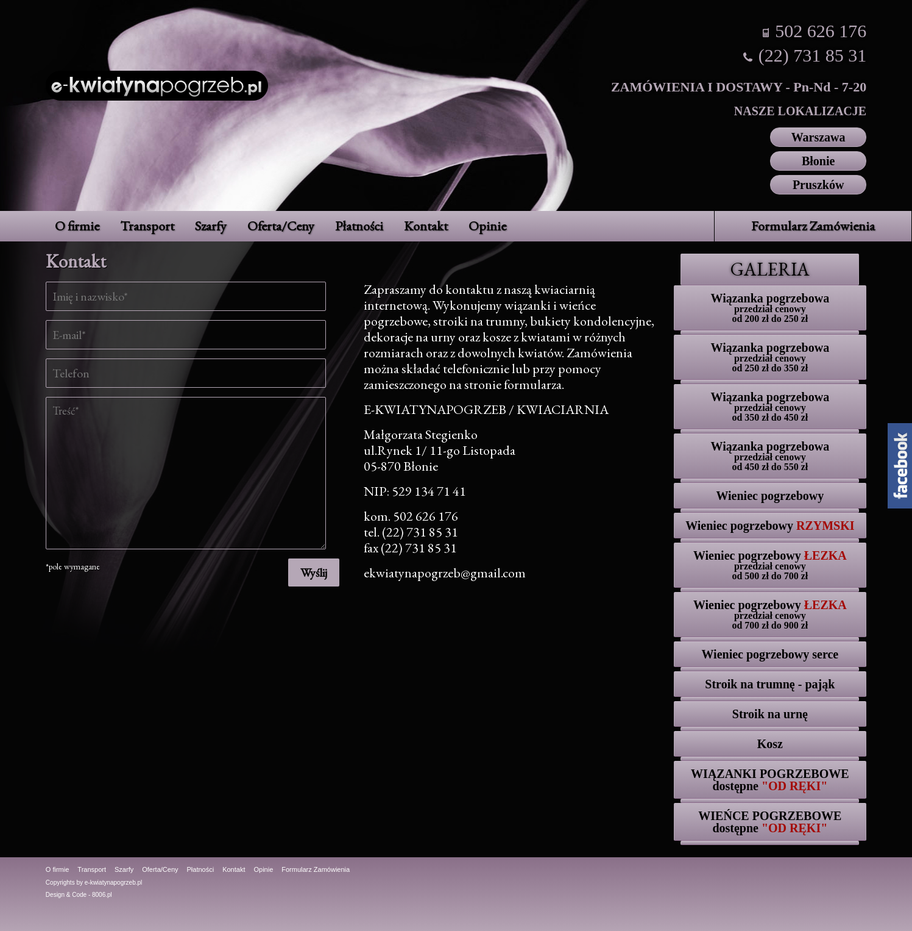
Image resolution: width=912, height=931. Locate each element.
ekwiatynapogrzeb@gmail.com (445, 573)
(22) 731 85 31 (812, 55)
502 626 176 (820, 31)
